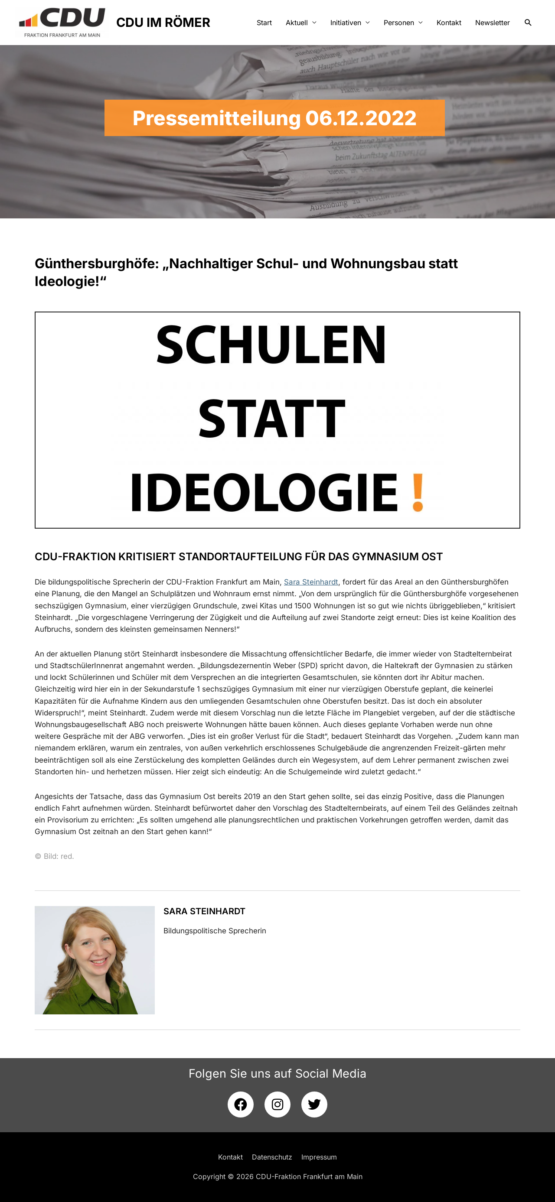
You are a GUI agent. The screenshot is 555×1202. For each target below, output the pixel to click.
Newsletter (492, 22)
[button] (528, 22)
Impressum (319, 1157)
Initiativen (345, 22)
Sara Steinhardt (204, 911)
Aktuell (297, 22)
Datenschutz (272, 1157)
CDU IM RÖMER (163, 22)
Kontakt (449, 22)
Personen (399, 22)
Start (264, 22)
